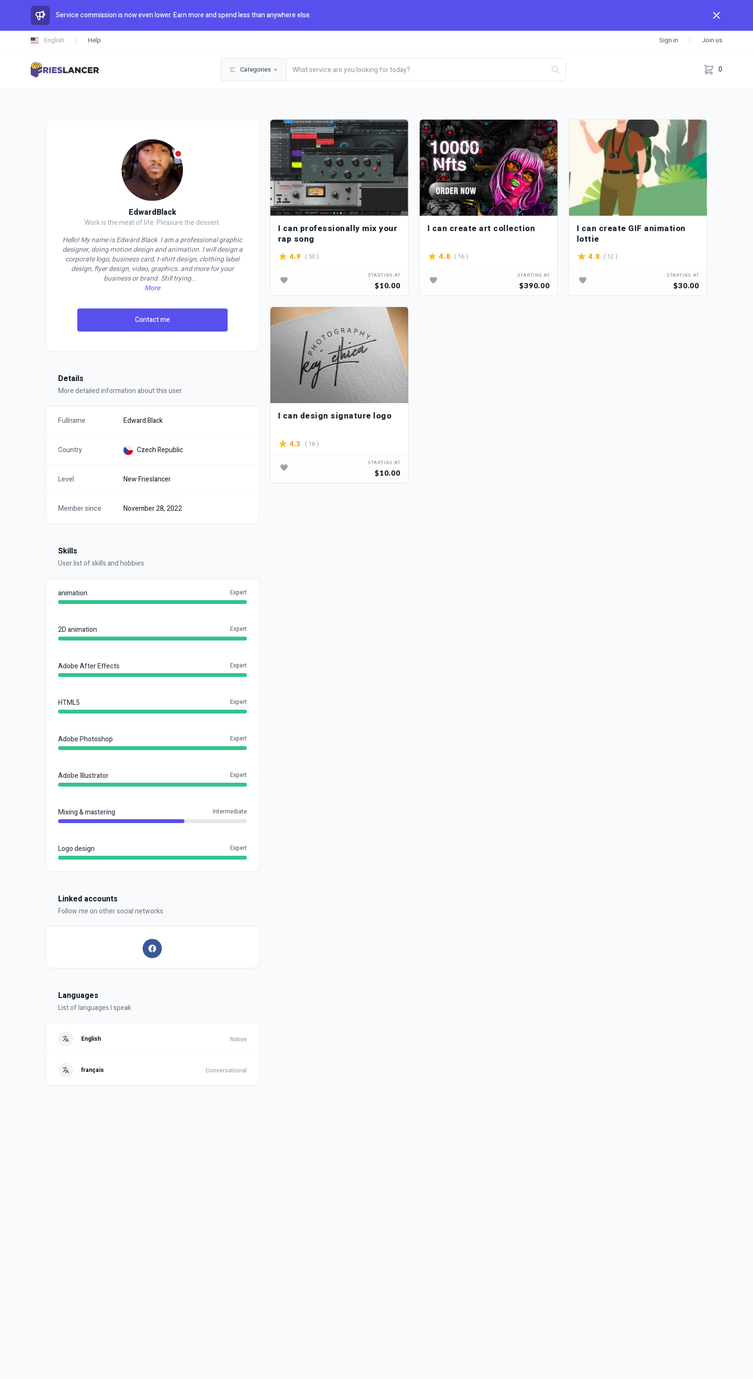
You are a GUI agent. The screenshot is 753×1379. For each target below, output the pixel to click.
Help (94, 40)
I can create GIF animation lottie (631, 233)
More (152, 288)
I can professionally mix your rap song (338, 233)
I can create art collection (481, 228)
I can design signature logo (335, 416)
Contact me (152, 320)
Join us (712, 40)
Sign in (668, 40)
